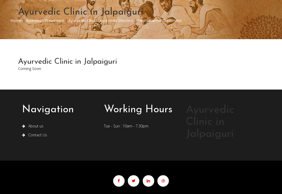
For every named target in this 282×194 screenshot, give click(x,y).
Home (16, 20)
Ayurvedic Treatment (45, 20)
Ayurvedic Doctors (116, 20)
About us (32, 126)
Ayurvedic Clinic (82, 20)
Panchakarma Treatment (159, 20)
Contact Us (34, 134)
